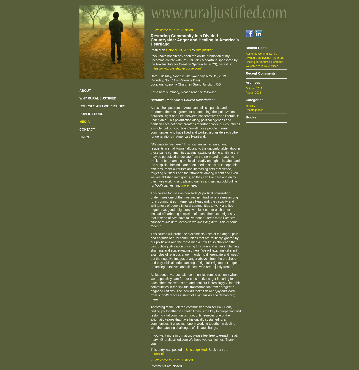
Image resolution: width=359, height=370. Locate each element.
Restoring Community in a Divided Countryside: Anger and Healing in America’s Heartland (265, 58)
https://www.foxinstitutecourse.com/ (177, 68)
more (185, 185)
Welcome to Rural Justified (172, 30)
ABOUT (85, 90)
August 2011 (253, 92)
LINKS (84, 137)
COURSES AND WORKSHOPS (102, 106)
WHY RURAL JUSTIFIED (97, 98)
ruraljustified (204, 50)
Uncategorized (196, 349)
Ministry (250, 105)
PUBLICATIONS (91, 114)
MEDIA (84, 121)
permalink (158, 354)
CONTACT (87, 129)
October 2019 (254, 88)
